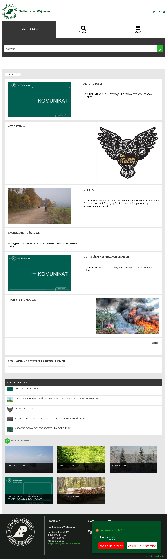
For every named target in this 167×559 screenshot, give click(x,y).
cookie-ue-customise (142, 546)
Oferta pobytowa (17, 465)
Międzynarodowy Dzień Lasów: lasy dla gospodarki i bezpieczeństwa (57, 398)
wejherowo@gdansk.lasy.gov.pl (64, 543)
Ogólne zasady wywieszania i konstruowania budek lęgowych (26, 498)
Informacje (13, 74)
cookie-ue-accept (111, 546)
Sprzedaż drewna (69, 496)
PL (154, 12)
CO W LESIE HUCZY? (25, 408)
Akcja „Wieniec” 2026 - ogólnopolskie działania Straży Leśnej (51, 418)
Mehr (112, 537)
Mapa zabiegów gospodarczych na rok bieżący (43, 428)
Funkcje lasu (119, 465)
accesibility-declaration (155, 556)
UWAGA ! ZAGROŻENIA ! (27, 388)
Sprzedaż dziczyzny (70, 465)
